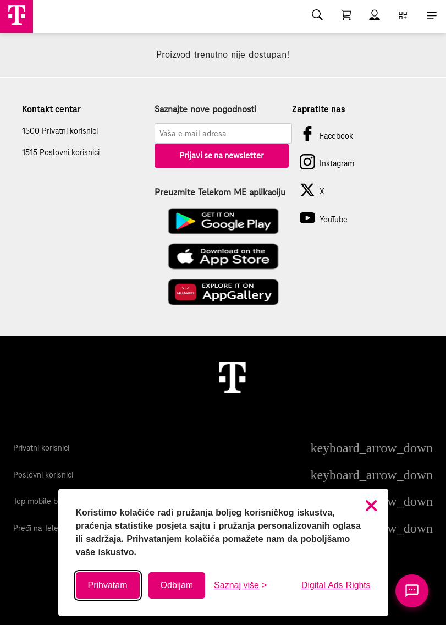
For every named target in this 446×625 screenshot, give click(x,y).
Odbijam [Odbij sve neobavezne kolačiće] (177, 585)
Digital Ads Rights (335, 585)
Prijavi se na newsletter (221, 155)
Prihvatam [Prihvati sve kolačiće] (108, 585)
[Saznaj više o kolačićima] (240, 585)
